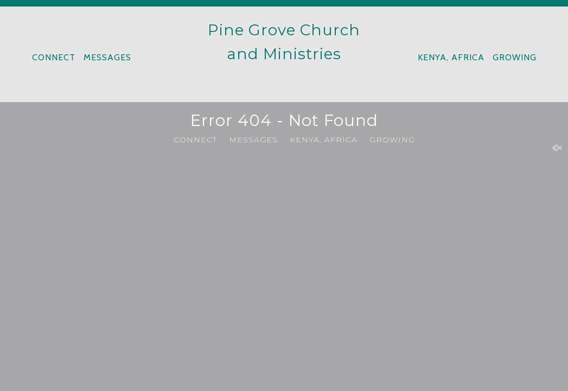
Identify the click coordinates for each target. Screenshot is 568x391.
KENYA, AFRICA (451, 57)
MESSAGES (107, 57)
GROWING (515, 57)
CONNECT (53, 57)
